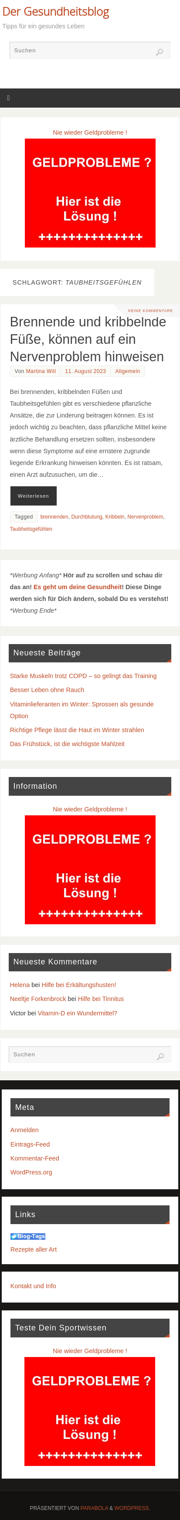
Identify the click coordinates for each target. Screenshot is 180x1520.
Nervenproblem (145, 517)
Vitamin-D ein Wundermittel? (77, 1013)
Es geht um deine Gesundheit (78, 587)
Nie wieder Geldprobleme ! (90, 132)
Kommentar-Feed (34, 1158)
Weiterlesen (33, 496)
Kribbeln (114, 517)
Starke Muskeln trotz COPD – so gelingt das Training (83, 675)
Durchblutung (86, 517)
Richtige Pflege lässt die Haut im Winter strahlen (77, 729)
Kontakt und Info (33, 1285)
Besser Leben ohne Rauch (47, 689)
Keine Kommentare (150, 311)
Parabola (94, 1508)
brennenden (54, 517)
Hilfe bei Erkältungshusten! (79, 984)
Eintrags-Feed (30, 1144)
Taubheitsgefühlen (31, 529)
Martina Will (41, 371)
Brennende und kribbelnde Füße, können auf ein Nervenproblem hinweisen (88, 339)
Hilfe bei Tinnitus (101, 998)
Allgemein (127, 371)
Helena (20, 984)
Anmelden (24, 1129)
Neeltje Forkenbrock (38, 998)
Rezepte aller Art (33, 1249)
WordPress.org (31, 1172)
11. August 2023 (85, 371)
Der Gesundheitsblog (55, 11)
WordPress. (132, 1508)
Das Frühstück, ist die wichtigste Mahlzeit (67, 743)
